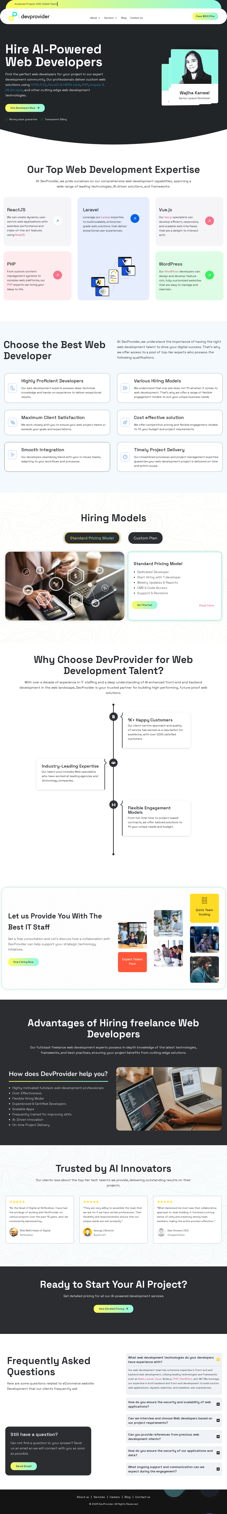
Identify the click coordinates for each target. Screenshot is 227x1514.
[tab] (92, 538)
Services (109, 17)
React (141, 1378)
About (93, 17)
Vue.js (168, 217)
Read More (206, 605)
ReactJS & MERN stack (64, 84)
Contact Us (135, 17)
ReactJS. (20, 235)
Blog (122, 17)
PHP (85, 84)
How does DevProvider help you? (58, 1073)
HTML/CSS (38, 84)
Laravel (105, 217)
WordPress (171, 271)
